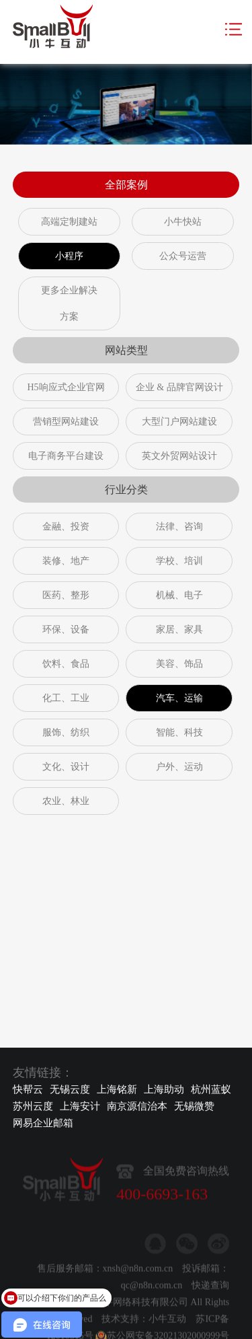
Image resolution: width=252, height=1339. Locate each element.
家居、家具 (179, 629)
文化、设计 (65, 767)
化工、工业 (65, 698)
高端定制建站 (69, 222)
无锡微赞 (194, 1106)
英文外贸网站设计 (179, 456)
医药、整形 (65, 595)
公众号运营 (182, 256)
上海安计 (80, 1106)
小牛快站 (183, 222)
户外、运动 (179, 767)
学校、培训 (179, 561)
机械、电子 (179, 595)
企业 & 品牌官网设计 (179, 387)
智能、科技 (179, 732)
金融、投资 (65, 526)
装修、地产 (65, 561)
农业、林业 (65, 801)
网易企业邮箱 (43, 1123)
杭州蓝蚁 (211, 1089)
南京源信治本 (137, 1106)
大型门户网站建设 (179, 422)
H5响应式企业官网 (66, 387)
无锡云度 (70, 1089)
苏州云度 (33, 1106)
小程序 (69, 256)
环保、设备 (65, 629)
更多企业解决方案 (69, 303)
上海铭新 (117, 1089)
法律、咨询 (179, 526)
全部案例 (126, 184)
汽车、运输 (179, 698)
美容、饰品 (179, 664)
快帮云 (28, 1089)
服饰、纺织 (65, 732)
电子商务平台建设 (65, 456)
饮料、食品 (65, 664)
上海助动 (164, 1089)
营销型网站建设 (66, 422)
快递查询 (210, 1317)
